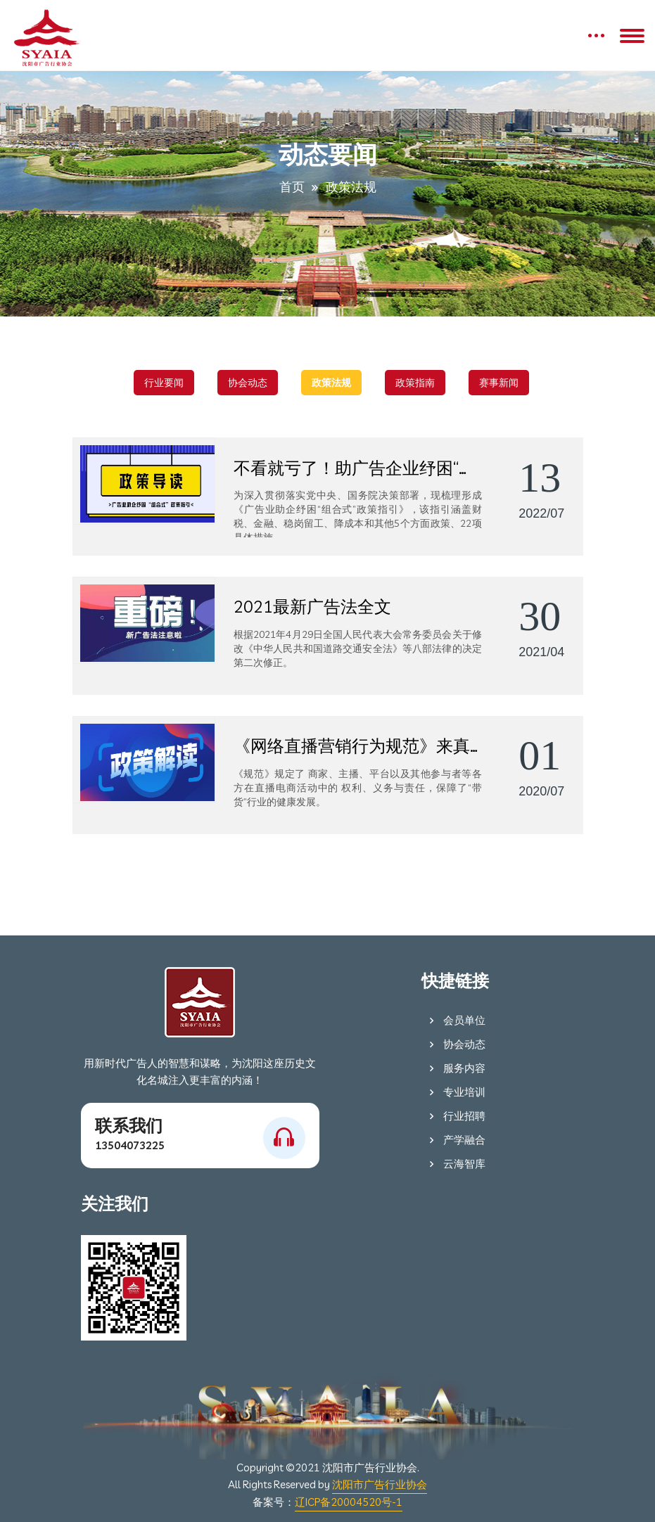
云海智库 (455, 1163)
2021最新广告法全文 (312, 606)
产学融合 (455, 1139)
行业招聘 (455, 1116)
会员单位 (455, 1020)
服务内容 (455, 1068)
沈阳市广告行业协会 (379, 1484)
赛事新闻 (499, 382)
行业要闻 (164, 382)
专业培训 (455, 1092)
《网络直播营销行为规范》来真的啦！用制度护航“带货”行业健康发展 (358, 745)
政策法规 (331, 382)
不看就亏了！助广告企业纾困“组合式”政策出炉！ (358, 467)
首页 (292, 187)
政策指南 (415, 382)
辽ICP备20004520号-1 (348, 1502)
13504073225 (130, 1145)
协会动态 (247, 382)
